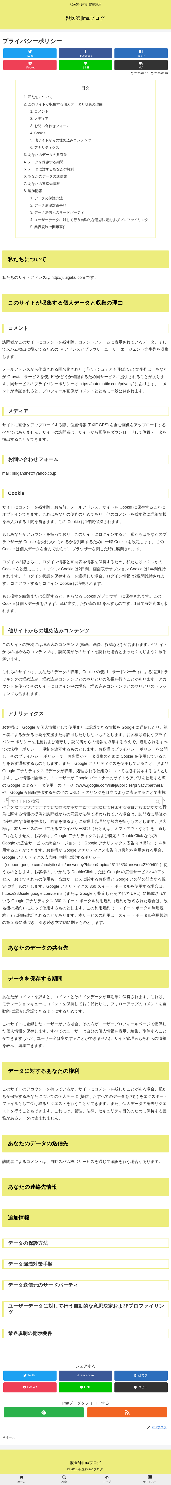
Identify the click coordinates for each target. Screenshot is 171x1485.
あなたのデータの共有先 (47, 155)
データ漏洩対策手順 (50, 205)
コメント (41, 111)
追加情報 (35, 191)
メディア (41, 118)
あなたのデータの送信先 (47, 176)
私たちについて (40, 97)
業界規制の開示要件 (50, 227)
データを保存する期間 (45, 162)
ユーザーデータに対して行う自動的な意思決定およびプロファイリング (91, 220)
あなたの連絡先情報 (44, 184)
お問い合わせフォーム (52, 126)
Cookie (39, 133)
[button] (158, 802)
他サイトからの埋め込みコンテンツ (62, 140)
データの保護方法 (48, 198)
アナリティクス (46, 147)
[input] (85, 802)
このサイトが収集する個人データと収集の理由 (65, 104)
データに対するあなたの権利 (51, 169)
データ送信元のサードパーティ (59, 212)
